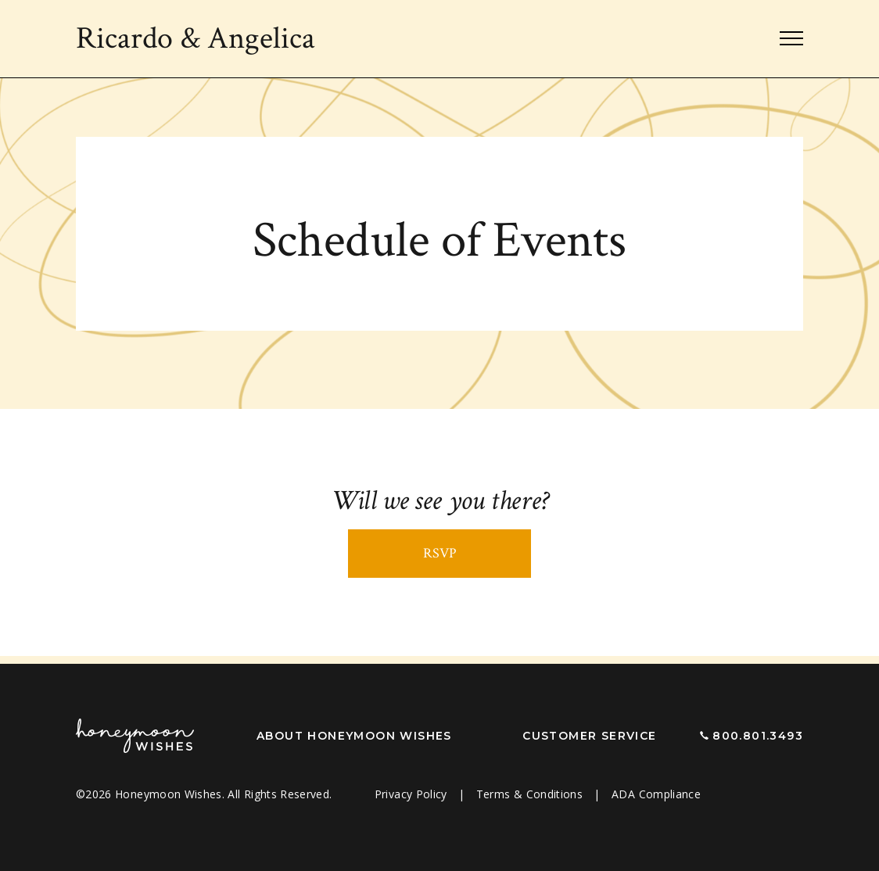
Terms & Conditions (531, 794)
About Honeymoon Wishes (354, 736)
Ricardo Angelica (195, 38)
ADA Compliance (656, 794)
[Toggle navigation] (791, 39)
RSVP (440, 553)
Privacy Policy (412, 794)
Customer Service (589, 736)
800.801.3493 (757, 736)
